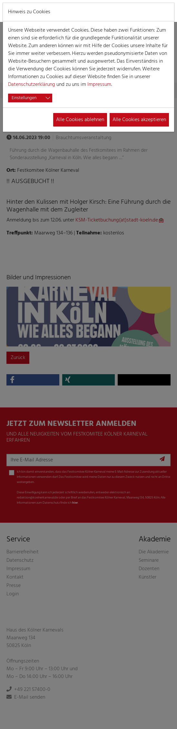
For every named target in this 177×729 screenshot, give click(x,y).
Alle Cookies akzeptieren (139, 120)
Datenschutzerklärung (31, 84)
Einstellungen (24, 98)
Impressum (99, 84)
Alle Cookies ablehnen (80, 120)
